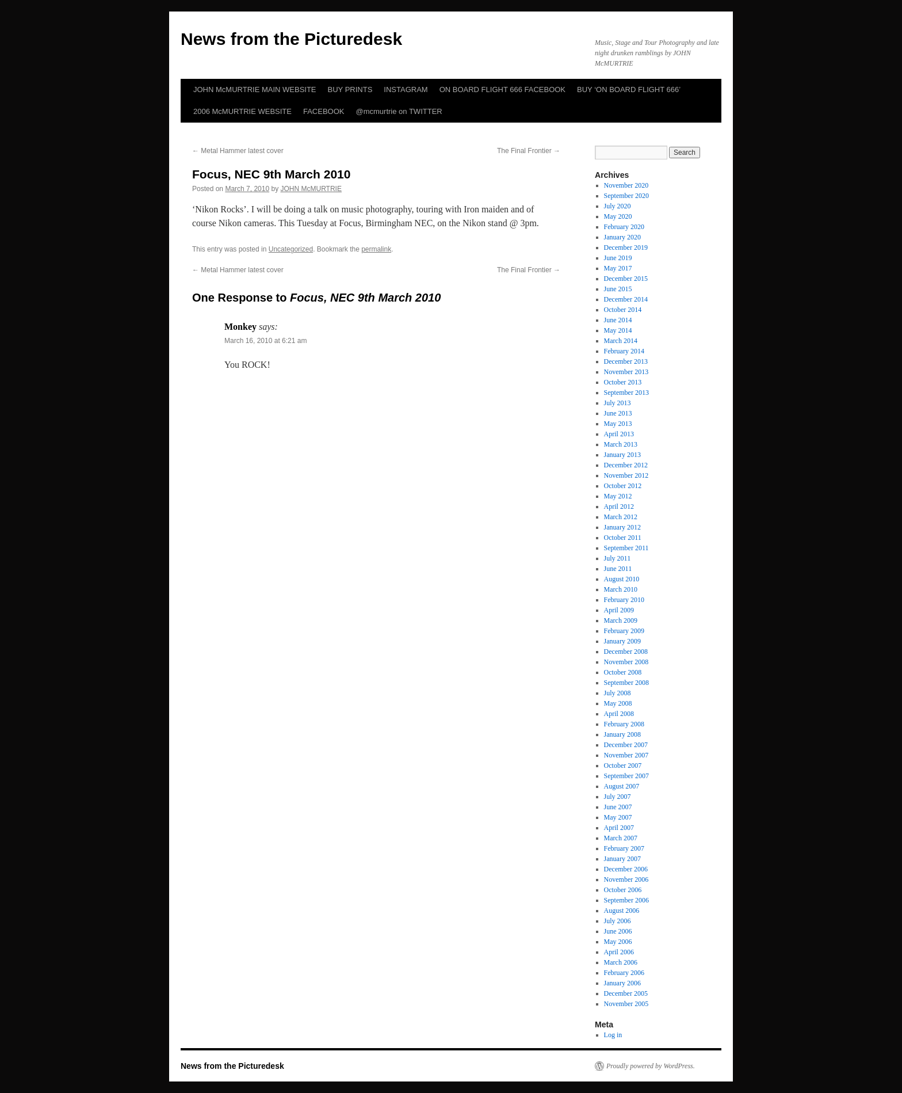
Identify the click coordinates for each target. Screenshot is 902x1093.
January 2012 (622, 527)
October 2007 (623, 765)
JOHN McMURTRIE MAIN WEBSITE (254, 89)
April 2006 (619, 952)
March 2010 (620, 589)
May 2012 (618, 496)
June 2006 (618, 931)
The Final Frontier (528, 151)
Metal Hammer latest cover (238, 151)
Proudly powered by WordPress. (650, 1066)
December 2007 (626, 745)
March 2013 (620, 444)
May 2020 (618, 216)
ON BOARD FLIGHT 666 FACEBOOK (502, 89)
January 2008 (622, 734)
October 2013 (623, 382)
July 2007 (617, 797)
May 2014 (618, 330)
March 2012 (620, 517)
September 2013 (626, 393)
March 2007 (620, 838)
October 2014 (623, 310)
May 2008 (618, 703)
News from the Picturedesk (291, 38)
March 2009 (620, 620)
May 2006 (618, 942)
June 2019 (618, 258)
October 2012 (623, 486)
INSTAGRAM (405, 89)
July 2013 (617, 403)
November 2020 (626, 185)
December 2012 (626, 465)
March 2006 (620, 962)
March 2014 (620, 341)
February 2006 (624, 973)
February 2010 (624, 600)
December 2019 (626, 247)
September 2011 (626, 548)
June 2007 (618, 807)
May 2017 (618, 268)
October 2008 (623, 672)
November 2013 (626, 372)
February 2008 (624, 724)
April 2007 (619, 828)
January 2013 (622, 455)
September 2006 (626, 900)
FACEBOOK (324, 111)
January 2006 (622, 983)
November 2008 (626, 662)
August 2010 (622, 579)
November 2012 (626, 475)
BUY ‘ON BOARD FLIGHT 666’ (629, 89)
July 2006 (617, 921)
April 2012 (619, 506)
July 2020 (617, 206)
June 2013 (618, 413)
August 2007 (622, 786)
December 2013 (626, 361)
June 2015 (618, 289)
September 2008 (626, 683)
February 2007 (624, 848)
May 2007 (618, 817)
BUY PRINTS (350, 89)
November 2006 (626, 879)
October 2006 (623, 890)
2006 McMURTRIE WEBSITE (242, 111)
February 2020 (624, 227)
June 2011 (618, 569)
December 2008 (626, 652)
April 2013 (619, 434)
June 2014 (618, 320)
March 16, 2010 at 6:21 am (265, 341)
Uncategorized (291, 249)
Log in (613, 1035)
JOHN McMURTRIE (310, 189)
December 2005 (626, 993)
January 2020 (622, 237)
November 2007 (626, 755)
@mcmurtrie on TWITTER (399, 111)
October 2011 (622, 538)
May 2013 (618, 424)
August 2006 (622, 911)
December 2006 (626, 869)
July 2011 (617, 558)
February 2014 (624, 351)
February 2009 (624, 631)
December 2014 (626, 299)
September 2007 (626, 776)
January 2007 (622, 859)
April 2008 (619, 714)
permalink (376, 249)
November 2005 (626, 1004)
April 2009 (619, 610)
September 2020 (626, 196)
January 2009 (622, 641)
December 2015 (626, 279)
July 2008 (617, 693)
